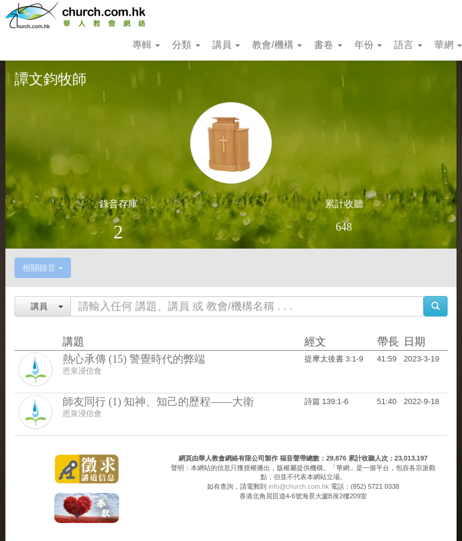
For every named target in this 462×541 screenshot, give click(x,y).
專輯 (146, 45)
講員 (226, 45)
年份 (368, 45)
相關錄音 (42, 268)
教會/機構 (277, 45)
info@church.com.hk (298, 486)
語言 (408, 45)
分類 (186, 45)
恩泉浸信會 (82, 370)
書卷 (328, 45)
